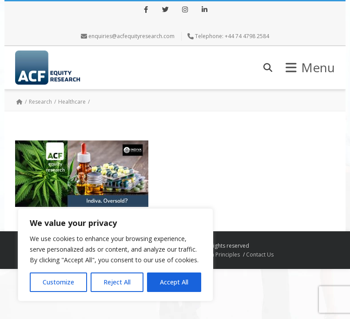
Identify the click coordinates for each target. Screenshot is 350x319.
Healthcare (72, 101)
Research (40, 101)
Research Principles (215, 254)
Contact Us (260, 254)
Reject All (117, 282)
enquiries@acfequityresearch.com (131, 36)
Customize (58, 282)
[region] (115, 254)
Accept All (174, 282)
